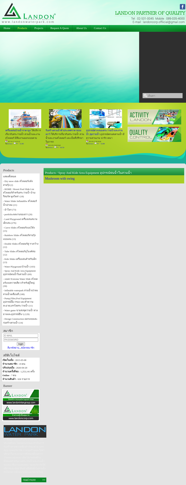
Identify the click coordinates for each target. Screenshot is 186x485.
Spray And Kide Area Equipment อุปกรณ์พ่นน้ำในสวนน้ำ (95, 173)
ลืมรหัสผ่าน (13, 347)
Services (9, 144)
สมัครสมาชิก (27, 347)
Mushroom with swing (60, 178)
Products (50, 173)
